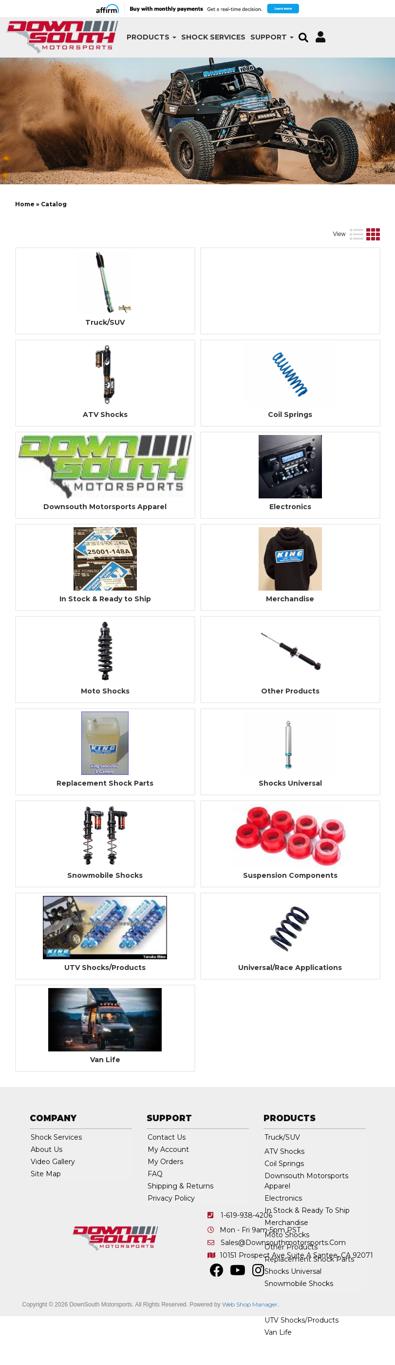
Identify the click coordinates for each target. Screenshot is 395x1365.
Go (327, 219)
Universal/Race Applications (290, 1012)
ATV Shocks (105, 459)
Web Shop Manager (250, 1349)
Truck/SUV (105, 367)
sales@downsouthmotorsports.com (283, 1287)
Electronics (290, 551)
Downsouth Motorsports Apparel (105, 551)
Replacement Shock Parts (104, 828)
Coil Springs (290, 459)
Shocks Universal (290, 828)
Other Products (290, 736)
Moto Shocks (105, 736)
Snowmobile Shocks (105, 920)
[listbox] (67, 219)
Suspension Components (290, 920)
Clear (358, 219)
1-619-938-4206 (246, 1260)
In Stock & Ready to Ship (105, 644)
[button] (130, 37)
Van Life (105, 1104)
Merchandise (290, 644)
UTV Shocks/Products (105, 1012)
